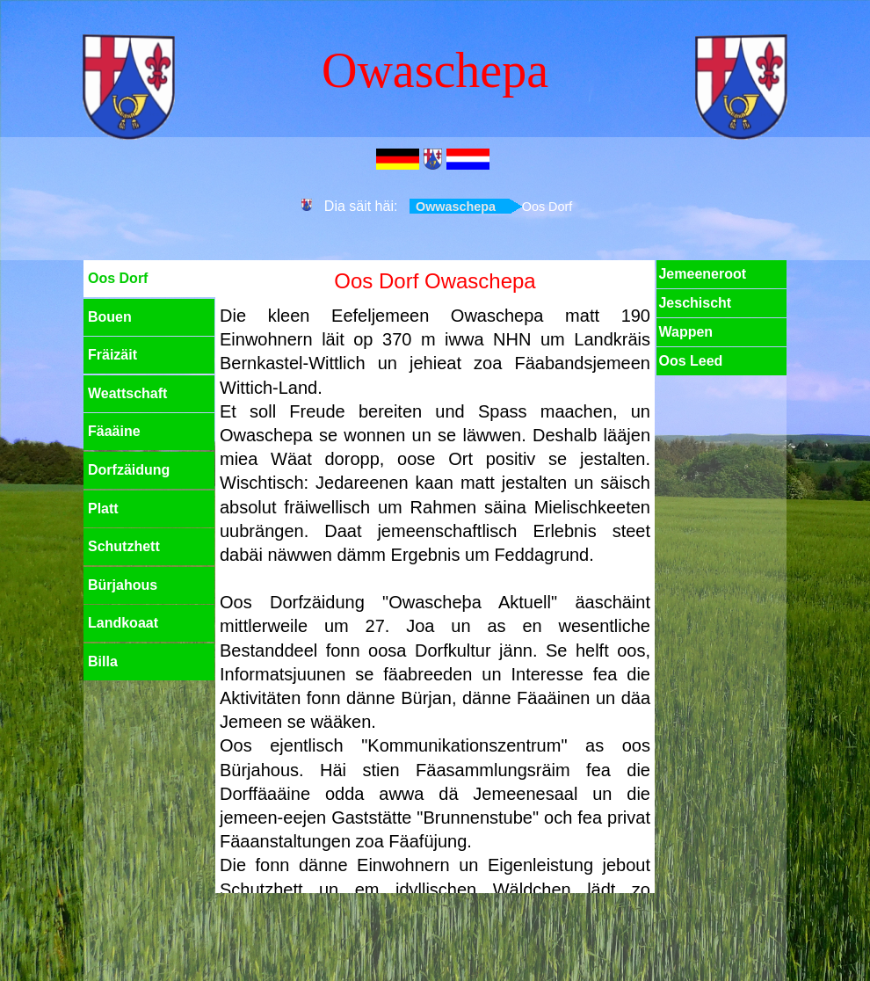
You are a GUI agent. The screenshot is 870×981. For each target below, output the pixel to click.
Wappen (685, 331)
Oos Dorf (118, 278)
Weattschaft (127, 393)
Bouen (110, 316)
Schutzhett (124, 546)
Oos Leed (690, 360)
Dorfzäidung (129, 469)
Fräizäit (112, 354)
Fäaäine (114, 431)
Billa (103, 661)
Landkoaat (123, 622)
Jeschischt (694, 302)
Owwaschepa (456, 207)
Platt (103, 508)
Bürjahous (122, 585)
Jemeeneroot (702, 273)
